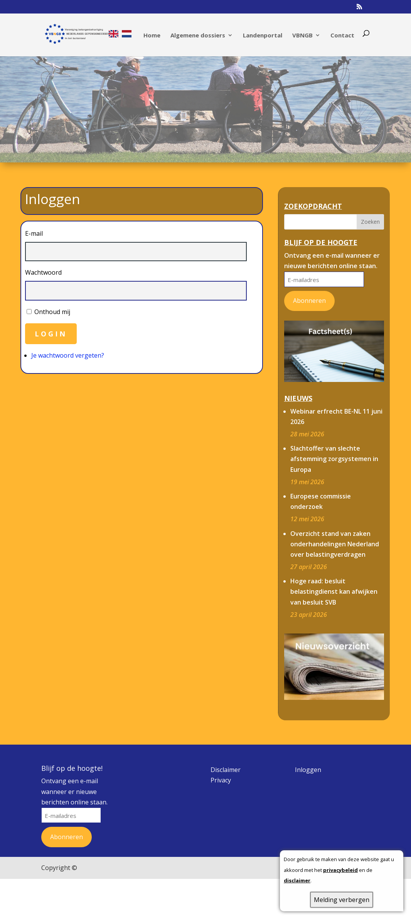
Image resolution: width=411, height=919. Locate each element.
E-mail (34, 233)
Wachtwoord (43, 272)
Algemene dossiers (197, 35)
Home (151, 35)
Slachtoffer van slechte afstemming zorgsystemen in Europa (334, 458)
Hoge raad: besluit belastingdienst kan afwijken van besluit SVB (333, 591)
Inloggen (308, 769)
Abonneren (309, 300)
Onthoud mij (52, 311)
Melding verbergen (341, 899)
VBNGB (302, 35)
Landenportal (262, 35)
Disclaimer (226, 769)
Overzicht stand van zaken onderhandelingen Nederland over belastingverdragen (334, 544)
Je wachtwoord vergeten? (67, 355)
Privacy (221, 780)
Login (51, 333)
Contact (342, 35)
